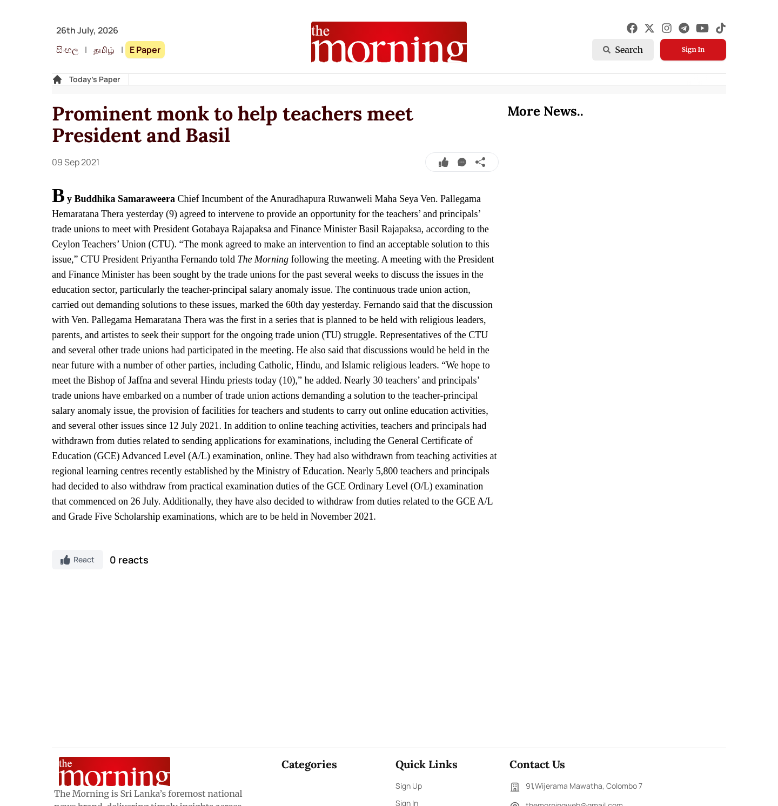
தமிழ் (104, 50)
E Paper (145, 50)
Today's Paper (94, 79)
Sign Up (408, 786)
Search (623, 49)
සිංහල (67, 50)
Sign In (693, 49)
